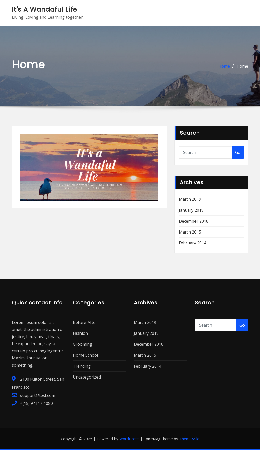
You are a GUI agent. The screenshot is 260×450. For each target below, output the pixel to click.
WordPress (129, 438)
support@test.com (37, 395)
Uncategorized (87, 377)
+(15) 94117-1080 (36, 403)
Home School (85, 355)
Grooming (82, 344)
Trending (82, 366)
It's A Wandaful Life (44, 9)
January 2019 (191, 210)
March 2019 (190, 199)
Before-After (85, 322)
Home (224, 66)
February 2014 (192, 243)
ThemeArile (189, 438)
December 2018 (193, 221)
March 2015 (190, 232)
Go (237, 152)
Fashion (80, 333)
